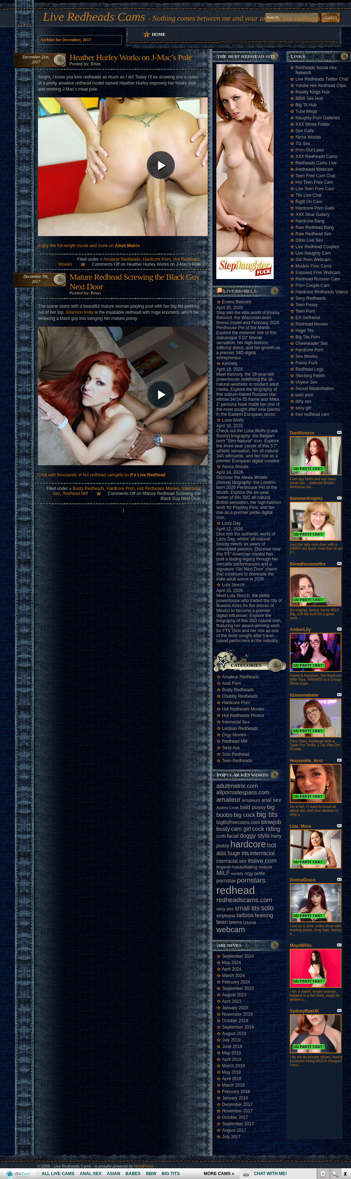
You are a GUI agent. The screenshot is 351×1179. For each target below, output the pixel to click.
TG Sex (302, 143)
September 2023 (238, 988)
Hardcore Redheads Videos (321, 291)
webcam (230, 929)
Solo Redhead (235, 754)
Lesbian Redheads (240, 728)
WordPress (143, 1166)
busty (223, 829)
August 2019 (234, 1033)
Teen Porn (305, 311)
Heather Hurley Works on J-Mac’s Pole (130, 57)
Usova (249, 922)
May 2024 (231, 962)
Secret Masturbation (314, 388)
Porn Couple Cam (312, 285)
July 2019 (231, 1040)
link (344, 1067)
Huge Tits (304, 330)
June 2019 (232, 1046)
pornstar (226, 881)
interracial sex (231, 861)
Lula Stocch (233, 584)
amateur (228, 799)
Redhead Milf (75, 493)
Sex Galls (304, 130)
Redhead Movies (311, 324)
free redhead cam (312, 414)
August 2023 (234, 994)
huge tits (238, 853)
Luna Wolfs (233, 420)
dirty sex (303, 401)
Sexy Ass (231, 747)
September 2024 (238, 956)
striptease (225, 915)
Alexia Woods (235, 466)
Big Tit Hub (306, 104)
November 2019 (237, 1014)
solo (267, 908)
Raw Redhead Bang (314, 227)
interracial (262, 853)
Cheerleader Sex (311, 343)
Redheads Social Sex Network (316, 70)
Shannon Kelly (79, 312)
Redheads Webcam (314, 169)
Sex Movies (306, 356)
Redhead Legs (309, 369)
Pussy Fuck (306, 362)
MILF (223, 873)
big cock (244, 815)
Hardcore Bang (309, 220)
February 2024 (236, 982)
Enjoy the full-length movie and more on (89, 245)
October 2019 (235, 1020)
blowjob (271, 822)
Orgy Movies (234, 734)
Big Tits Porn (307, 337)
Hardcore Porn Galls (315, 208)
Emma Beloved (236, 301)
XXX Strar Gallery (312, 214)
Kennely (229, 363)
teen (222, 922)
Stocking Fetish (310, 375)
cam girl (241, 829)
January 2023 (235, 1007)
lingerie (223, 867)
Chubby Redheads (240, 696)
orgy (249, 873)
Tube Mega (306, 111)
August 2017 (234, 1130)
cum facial (227, 836)
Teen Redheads (237, 760)
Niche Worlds (308, 137)
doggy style (254, 835)
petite (259, 873)
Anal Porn (231, 683)
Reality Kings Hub (312, 92)
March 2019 (233, 1065)
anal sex (271, 800)
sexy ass (225, 908)
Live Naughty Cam (313, 253)
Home (158, 34)
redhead (235, 890)
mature (265, 867)
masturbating (244, 867)
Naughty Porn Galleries (317, 117)
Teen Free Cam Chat (315, 175)
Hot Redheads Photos (243, 715)
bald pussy (253, 807)
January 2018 (235, 1098)
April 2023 (231, 1001)
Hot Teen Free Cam (314, 182)
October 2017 (235, 1117)
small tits (247, 908)
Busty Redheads (88, 488)
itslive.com (262, 860)
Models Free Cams (313, 266)
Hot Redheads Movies (158, 488)
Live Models (239, 291)
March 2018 (233, 1085)
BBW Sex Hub (309, 98)
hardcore (248, 844)
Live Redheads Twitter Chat (321, 79)
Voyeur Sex (306, 382)
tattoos (245, 915)
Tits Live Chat (308, 195)
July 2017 (231, 1136)
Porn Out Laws (309, 150)
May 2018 (231, 1072)
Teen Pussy (306, 304)
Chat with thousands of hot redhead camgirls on (101, 474)
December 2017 (237, 1104)
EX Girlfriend (307, 317)
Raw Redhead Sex (313, 233)
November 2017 (237, 1110)
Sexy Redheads (310, 298)
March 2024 (233, 975)
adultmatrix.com (237, 786)
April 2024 (231, 969)
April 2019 (231, 1059)
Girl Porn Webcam (313, 259)
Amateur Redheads (121, 259)
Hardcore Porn (157, 259)
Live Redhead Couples (317, 246)
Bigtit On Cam (308, 201)
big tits (267, 814)
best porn (304, 395)
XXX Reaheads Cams (316, 156)
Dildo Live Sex (309, 240)
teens (235, 922)
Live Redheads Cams (94, 16)
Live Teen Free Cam (314, 188)
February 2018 (236, 1091)
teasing (264, 915)
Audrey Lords (227, 807)
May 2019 (231, 1052)
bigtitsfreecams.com (238, 822)
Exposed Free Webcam (317, 272)
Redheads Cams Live (316, 162)
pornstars (251, 880)
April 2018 (231, 1078)
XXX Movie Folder (312, 124)
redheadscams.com (244, 900)
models (237, 873)
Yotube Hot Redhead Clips (320, 85)
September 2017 (238, 1123)
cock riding (266, 829)
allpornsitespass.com (242, 792)
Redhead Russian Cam (317, 278)
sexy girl (303, 407)
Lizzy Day (231, 523)
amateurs (251, 800)
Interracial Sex (236, 722)
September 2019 (238, 1027)
